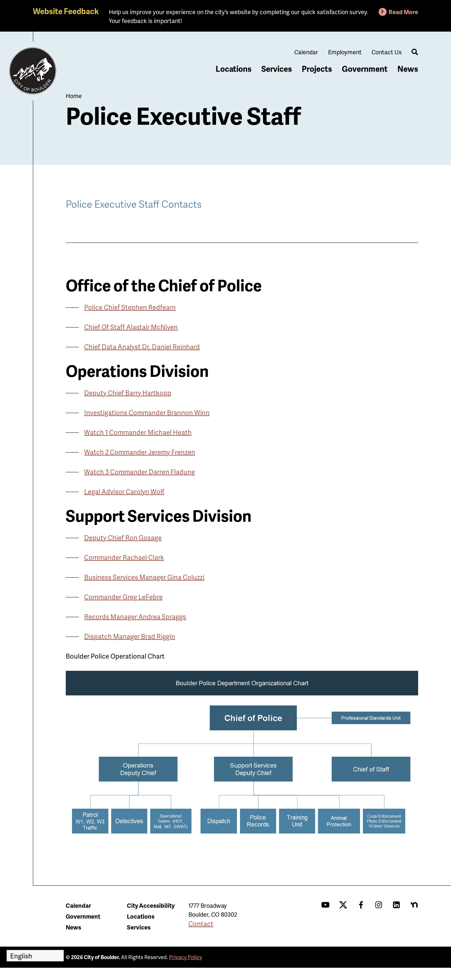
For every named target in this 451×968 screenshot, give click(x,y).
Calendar (306, 52)
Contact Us (386, 52)
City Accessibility (151, 905)
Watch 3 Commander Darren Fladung (139, 471)
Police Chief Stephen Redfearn (130, 307)
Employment (345, 52)
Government (365, 68)
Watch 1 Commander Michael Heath (138, 432)
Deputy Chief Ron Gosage (123, 537)
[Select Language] (35, 955)
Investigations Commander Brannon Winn (147, 412)
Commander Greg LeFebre (123, 596)
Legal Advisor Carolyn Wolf (124, 491)
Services (276, 68)
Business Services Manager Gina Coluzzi (144, 577)
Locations (233, 68)
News (407, 68)
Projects (317, 68)
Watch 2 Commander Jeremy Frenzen (139, 452)
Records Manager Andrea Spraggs (135, 616)
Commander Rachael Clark (124, 557)
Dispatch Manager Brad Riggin (129, 636)
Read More (403, 12)
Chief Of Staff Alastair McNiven (131, 326)
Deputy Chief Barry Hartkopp (127, 392)
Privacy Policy (185, 957)
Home (74, 96)
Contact (200, 923)
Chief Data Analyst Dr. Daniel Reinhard (142, 346)
